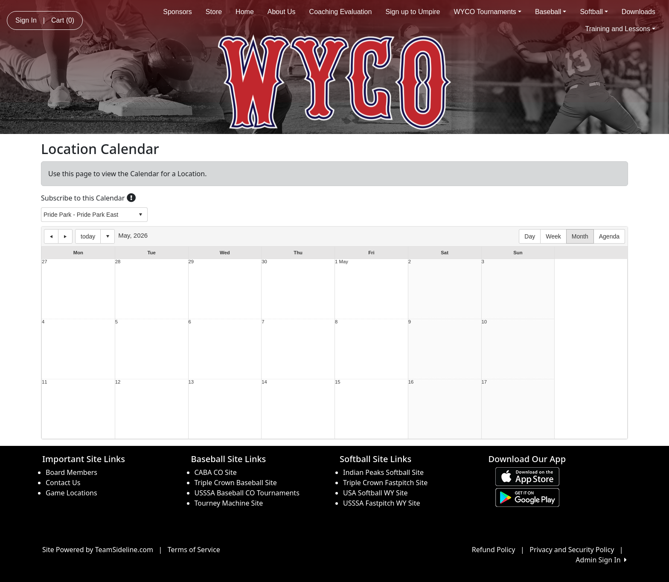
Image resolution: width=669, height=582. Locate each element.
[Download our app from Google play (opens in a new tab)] (527, 496)
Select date (107, 236)
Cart (62, 20)
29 (191, 261)
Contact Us (63, 482)
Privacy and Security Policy (571, 549)
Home (245, 11)
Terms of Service (194, 549)
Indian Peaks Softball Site (383, 472)
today (88, 236)
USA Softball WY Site (375, 493)
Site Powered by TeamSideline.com (97, 549)
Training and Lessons (620, 28)
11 (44, 382)
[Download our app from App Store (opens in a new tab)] (527, 475)
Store (214, 11)
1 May (341, 261)
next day (65, 236)
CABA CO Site (216, 472)
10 (484, 322)
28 (118, 261)
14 (264, 382)
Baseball (550, 11)
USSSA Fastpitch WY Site (381, 503)
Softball (594, 11)
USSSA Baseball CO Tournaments (247, 493)
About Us (282, 11)
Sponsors (177, 11)
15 (337, 382)
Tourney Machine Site (229, 503)
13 (191, 382)
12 (118, 382)
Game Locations (71, 493)
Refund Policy (493, 549)
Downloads (638, 11)
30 (264, 261)
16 (411, 382)
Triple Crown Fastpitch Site (385, 482)
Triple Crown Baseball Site (236, 482)
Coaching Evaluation (340, 11)
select (140, 214)
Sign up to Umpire (412, 11)
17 (484, 382)
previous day (51, 236)
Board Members (71, 472)
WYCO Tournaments (487, 11)
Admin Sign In (601, 560)
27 (44, 261)
